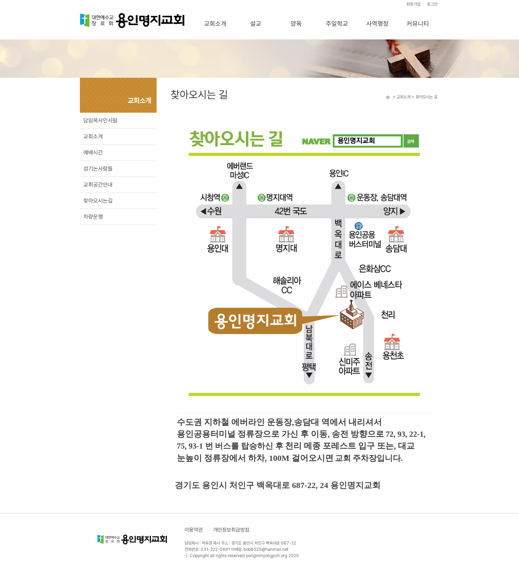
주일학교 (337, 23)
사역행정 (377, 23)
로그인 (432, 4)
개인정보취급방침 (231, 530)
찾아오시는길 (98, 200)
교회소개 (215, 23)
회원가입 (413, 4)
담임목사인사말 (100, 120)
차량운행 (93, 216)
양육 (296, 23)
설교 (255, 23)
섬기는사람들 (98, 168)
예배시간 (93, 152)
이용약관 (194, 530)
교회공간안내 (98, 184)
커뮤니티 (418, 23)
